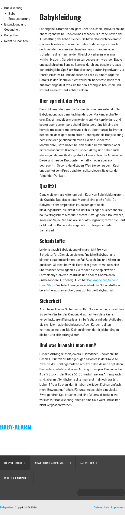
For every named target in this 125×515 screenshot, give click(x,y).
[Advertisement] (62, 444)
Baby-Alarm (16, 427)
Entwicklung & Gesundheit (51, 463)
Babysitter (11, 35)
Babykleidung (13, 8)
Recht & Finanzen (16, 41)
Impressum (118, 507)
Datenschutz (101, 507)
